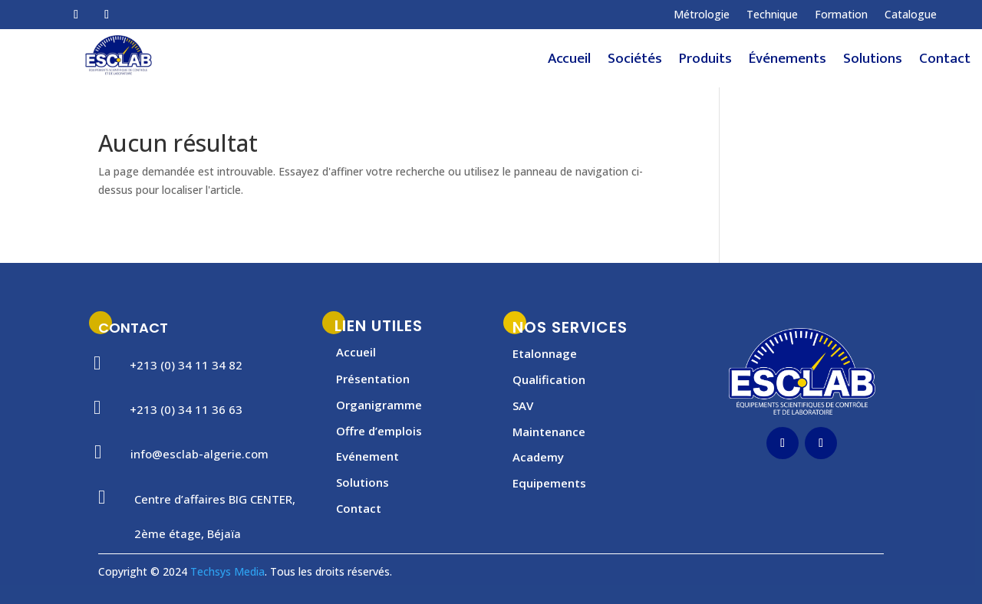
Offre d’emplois (379, 430)
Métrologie (702, 15)
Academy (538, 456)
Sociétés (635, 62)
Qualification (548, 379)
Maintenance (548, 431)
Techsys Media (227, 571)
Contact (944, 62)
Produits (705, 62)
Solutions (872, 62)
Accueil (569, 62)
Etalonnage (544, 353)
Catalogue (911, 15)
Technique (772, 15)
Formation (841, 15)
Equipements (549, 483)
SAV (522, 405)
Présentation (373, 378)
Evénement (367, 456)
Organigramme (379, 404)
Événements (787, 62)
